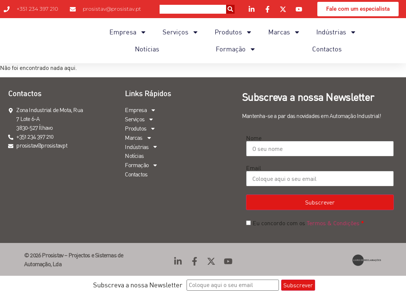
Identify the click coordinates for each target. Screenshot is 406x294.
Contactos (327, 49)
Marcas (284, 32)
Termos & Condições (333, 223)
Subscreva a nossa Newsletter (137, 285)
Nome (254, 138)
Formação (236, 49)
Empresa (128, 32)
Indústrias (336, 32)
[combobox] (193, 9)
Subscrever (320, 202)
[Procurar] (230, 9)
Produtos (233, 32)
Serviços (181, 32)
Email (253, 168)
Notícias (147, 49)
